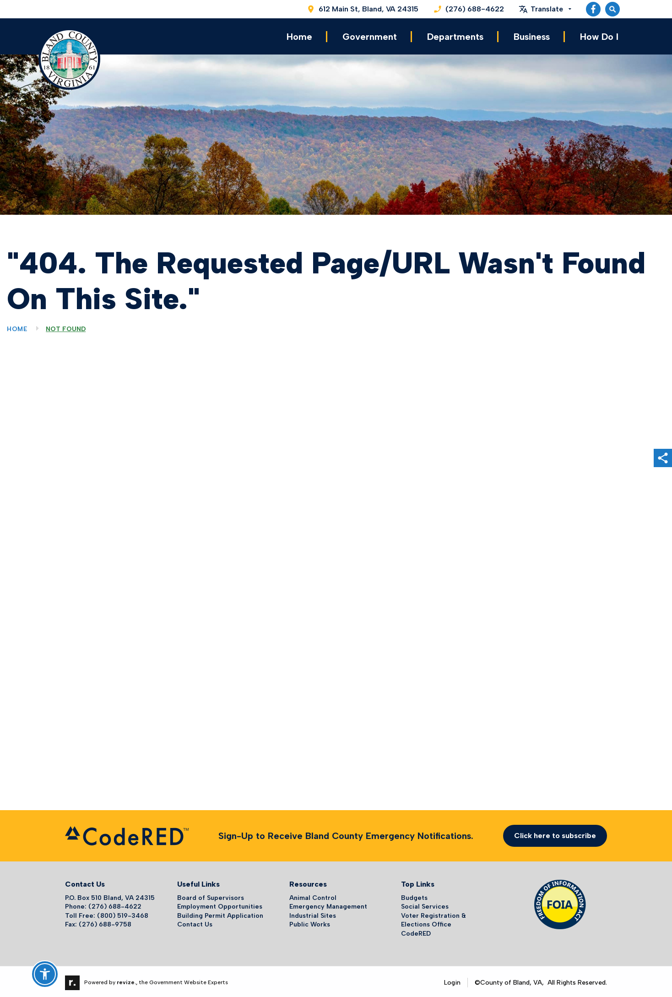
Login (452, 980)
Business (532, 35)
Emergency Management (328, 905)
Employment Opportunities (219, 905)
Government (369, 35)
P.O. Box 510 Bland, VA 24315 (110, 895)
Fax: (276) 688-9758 (98, 922)
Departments (455, 35)
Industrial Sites (312, 913)
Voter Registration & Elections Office (433, 918)
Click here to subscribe (555, 833)
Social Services (425, 905)
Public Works (309, 922)
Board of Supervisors (210, 895)
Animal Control (312, 895)
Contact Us (194, 922)
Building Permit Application (220, 913)
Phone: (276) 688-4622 (103, 905)
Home (299, 35)
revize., (127, 980)
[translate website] (545, 9)
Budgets (414, 895)
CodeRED (416, 932)
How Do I (599, 35)
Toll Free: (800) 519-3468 (106, 913)
